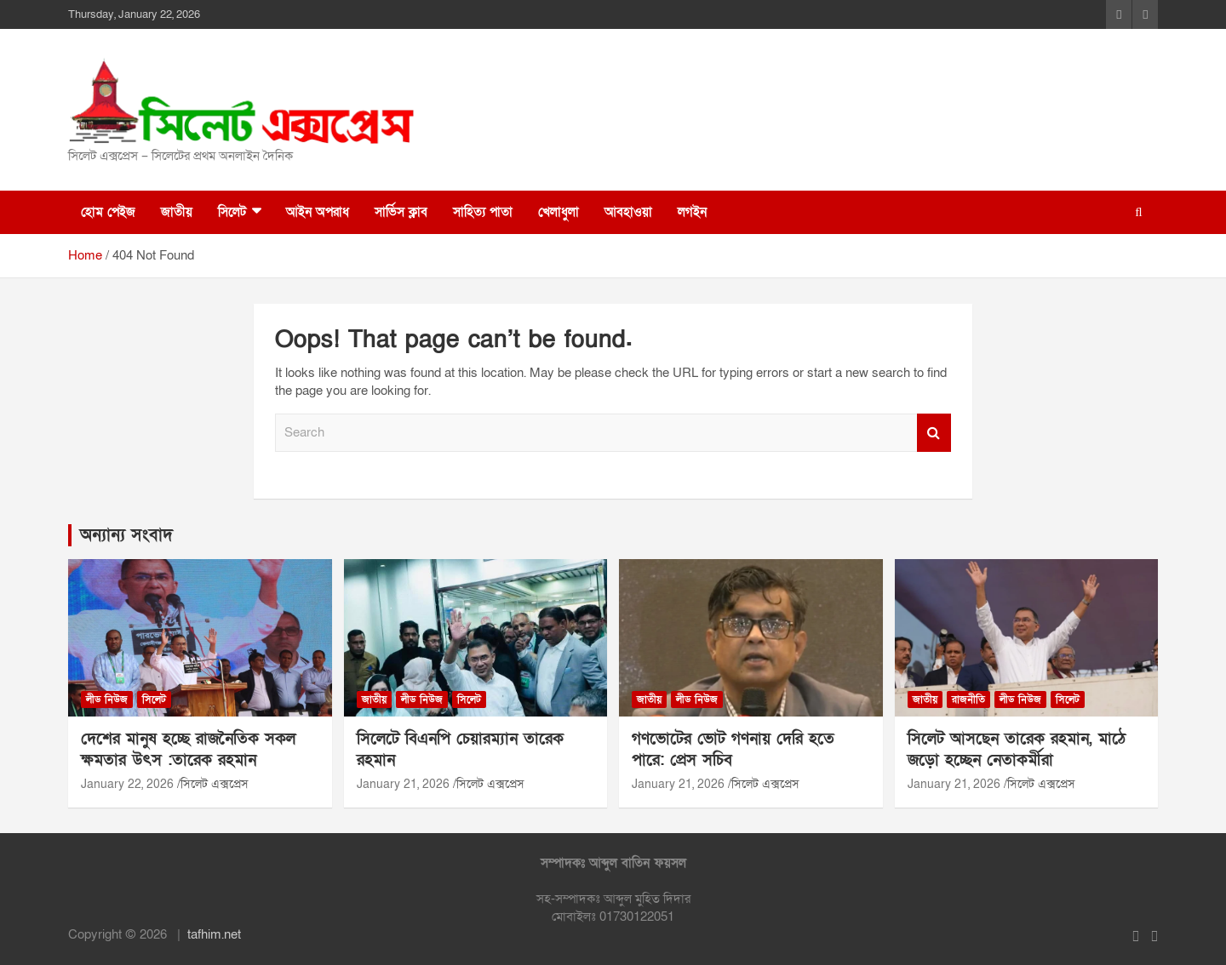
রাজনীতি (968, 699)
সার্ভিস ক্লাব (401, 211)
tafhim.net (214, 934)
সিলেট (232, 211)
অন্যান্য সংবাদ (126, 535)
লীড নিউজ (107, 699)
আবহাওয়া (628, 211)
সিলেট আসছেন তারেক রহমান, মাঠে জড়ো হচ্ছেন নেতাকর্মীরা (1017, 749)
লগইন (692, 211)
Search (934, 433)
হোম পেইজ (108, 211)
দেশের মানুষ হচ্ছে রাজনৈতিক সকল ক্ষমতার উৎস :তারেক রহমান (188, 749)
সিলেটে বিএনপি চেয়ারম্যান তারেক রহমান (460, 749)
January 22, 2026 (127, 784)
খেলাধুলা (558, 211)
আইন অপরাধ (317, 211)
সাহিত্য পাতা (483, 211)
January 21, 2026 (403, 784)
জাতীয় (176, 211)
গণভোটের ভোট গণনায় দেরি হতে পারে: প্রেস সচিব (733, 749)
